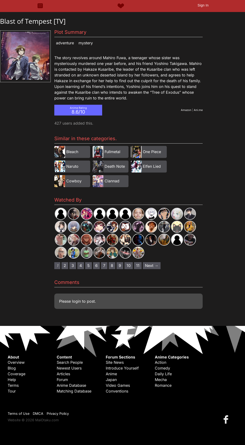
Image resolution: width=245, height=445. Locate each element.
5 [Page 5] (88, 265)
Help (12, 379)
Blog (12, 368)
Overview (16, 362)
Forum (62, 379)
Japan (111, 379)
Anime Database (71, 385)
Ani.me (198, 110)
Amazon (186, 110)
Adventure (65, 42)
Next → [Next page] (151, 265)
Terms (13, 385)
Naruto (72, 166)
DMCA (38, 413)
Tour (12, 391)
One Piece (152, 151)
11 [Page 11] (137, 265)
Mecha (161, 379)
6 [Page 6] (96, 265)
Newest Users (69, 368)
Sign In (203, 5)
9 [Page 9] (120, 265)
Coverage (16, 373)
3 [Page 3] (73, 265)
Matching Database (74, 391)
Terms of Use (18, 413)
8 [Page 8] (112, 265)
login (76, 301)
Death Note (115, 166)
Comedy (162, 368)
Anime (111, 373)
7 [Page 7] (104, 265)
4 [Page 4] (80, 265)
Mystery (85, 42)
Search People (70, 362)
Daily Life (163, 373)
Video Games (118, 385)
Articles (63, 373)
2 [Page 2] (65, 265)
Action (160, 362)
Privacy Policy (58, 413)
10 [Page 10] (129, 265)
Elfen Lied (152, 166)
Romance (163, 385)
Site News (115, 362)
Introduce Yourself (122, 368)
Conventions (117, 391)
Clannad (112, 181)
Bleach (72, 151)
